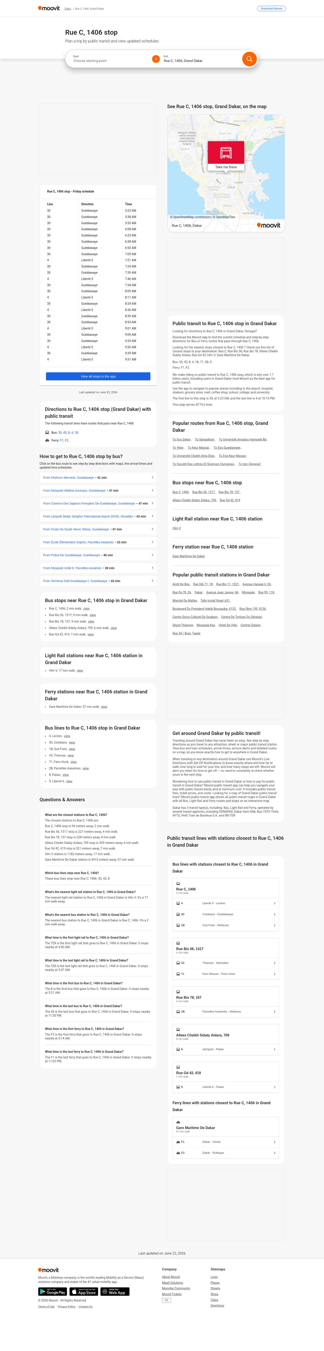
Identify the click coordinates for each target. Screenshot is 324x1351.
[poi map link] (226, 173)
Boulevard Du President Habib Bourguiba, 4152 (204, 608)
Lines (214, 1277)
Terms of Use (46, 1306)
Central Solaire (250, 625)
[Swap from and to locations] (156, 59)
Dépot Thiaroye (183, 625)
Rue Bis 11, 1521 (227, 584)
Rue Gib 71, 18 (203, 584)
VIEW (86, 608)
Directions (217, 1305)
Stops (214, 1294)
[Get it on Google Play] (52, 1291)
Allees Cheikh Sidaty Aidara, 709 (194, 500)
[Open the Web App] (115, 1291)
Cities (214, 1300)
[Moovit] (49, 8)
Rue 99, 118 (266, 592)
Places (215, 1282)
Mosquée (248, 592)
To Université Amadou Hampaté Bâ (242, 439)
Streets (215, 1288)
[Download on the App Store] (83, 1291)
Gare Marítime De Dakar (189, 556)
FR (166, 1300)
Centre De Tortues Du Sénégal (241, 617)
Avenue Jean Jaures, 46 (222, 592)
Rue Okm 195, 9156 (252, 608)
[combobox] (110, 61)
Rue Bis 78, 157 (229, 492)
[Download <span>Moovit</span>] (271, 8)
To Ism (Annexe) (250, 464)
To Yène (178, 447)
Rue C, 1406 (181, 492)
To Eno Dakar (182, 439)
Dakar (199, 592)
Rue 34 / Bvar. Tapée (186, 633)
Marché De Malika (185, 600)
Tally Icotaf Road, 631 (215, 600)
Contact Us (86, 1306)
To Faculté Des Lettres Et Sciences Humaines (203, 464)
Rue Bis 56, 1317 (203, 492)
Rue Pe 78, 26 (182, 592)
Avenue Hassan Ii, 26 (256, 584)
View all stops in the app (98, 376)
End (166, 56)
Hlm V (177, 528)
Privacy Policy (66, 1306)
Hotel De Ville (228, 625)
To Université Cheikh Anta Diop (193, 456)
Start (76, 56)
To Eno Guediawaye (227, 447)
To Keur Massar (198, 447)
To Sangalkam (204, 439)
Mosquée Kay (206, 625)
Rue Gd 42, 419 (230, 500)
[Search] (249, 59)
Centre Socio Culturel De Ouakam (195, 617)
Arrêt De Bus (181, 584)
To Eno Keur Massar (232, 456)
